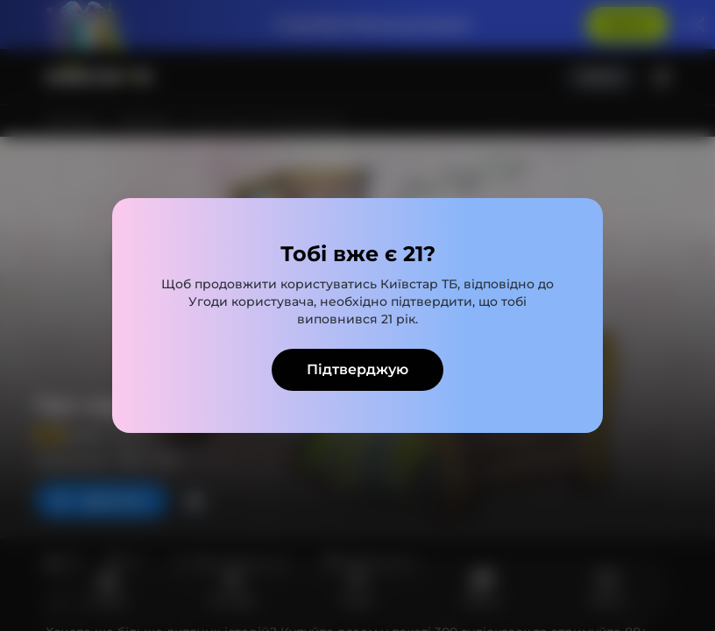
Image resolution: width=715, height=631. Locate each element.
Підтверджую (357, 369)
